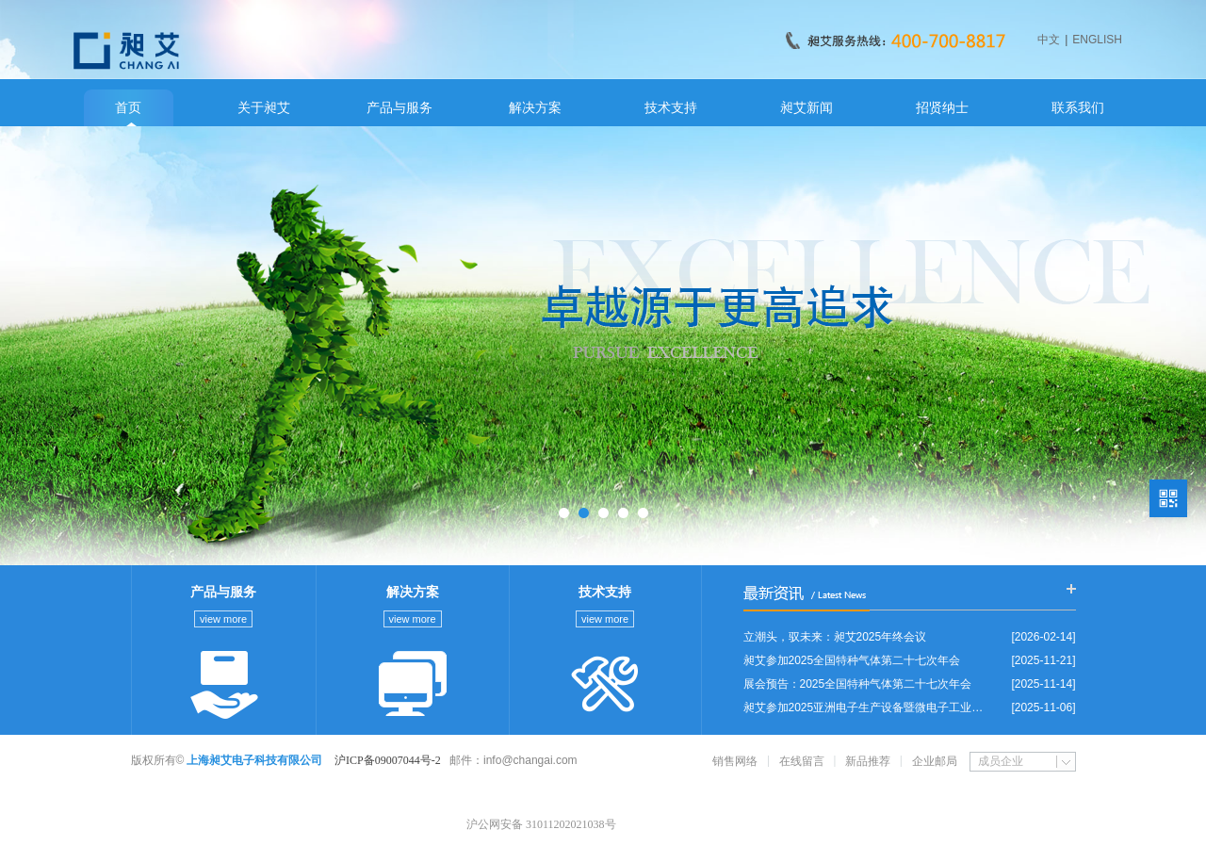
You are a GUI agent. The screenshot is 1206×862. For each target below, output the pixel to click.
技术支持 (670, 107)
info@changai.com (530, 760)
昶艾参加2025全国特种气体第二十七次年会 (852, 660)
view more (223, 619)
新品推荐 (867, 761)
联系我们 (1077, 107)
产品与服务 (399, 107)
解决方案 (535, 107)
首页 (128, 107)
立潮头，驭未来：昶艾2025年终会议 (835, 636)
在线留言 (801, 761)
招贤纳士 (942, 107)
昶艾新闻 (806, 107)
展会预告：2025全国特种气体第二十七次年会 (857, 684)
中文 (1048, 39)
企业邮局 (934, 761)
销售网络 (735, 761)
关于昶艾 (263, 107)
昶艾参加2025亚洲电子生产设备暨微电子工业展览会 (868, 707)
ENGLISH (1097, 39)
